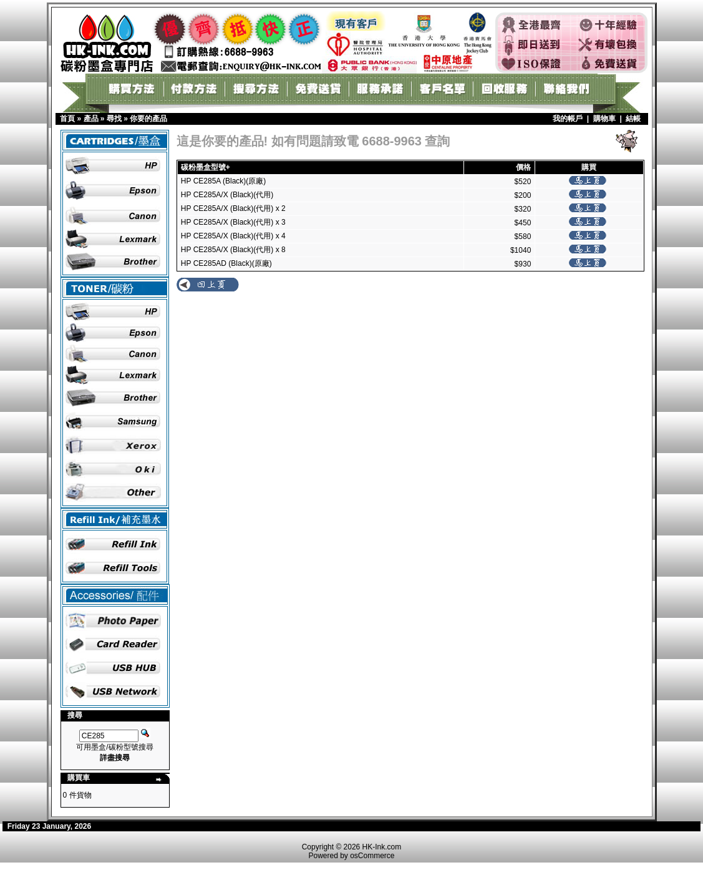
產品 (91, 118)
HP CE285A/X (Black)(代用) (227, 194)
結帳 (633, 118)
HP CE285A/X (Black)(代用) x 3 (233, 222)
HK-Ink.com (382, 847)
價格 (523, 167)
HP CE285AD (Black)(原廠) (226, 263)
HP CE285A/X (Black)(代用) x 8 (233, 249)
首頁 (67, 118)
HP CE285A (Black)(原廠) (223, 181)
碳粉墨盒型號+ (205, 167)
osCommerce (372, 855)
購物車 (604, 118)
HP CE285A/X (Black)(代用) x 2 (233, 208)
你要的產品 (148, 118)
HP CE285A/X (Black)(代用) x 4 (233, 236)
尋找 (114, 118)
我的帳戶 (568, 118)
